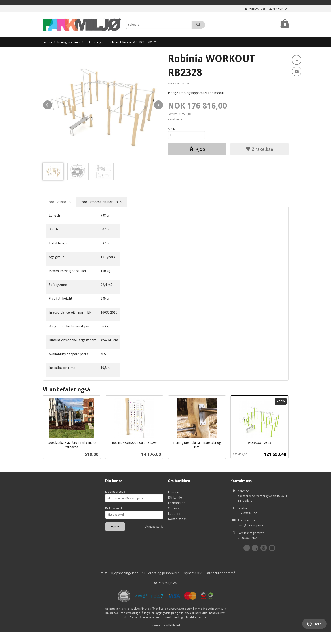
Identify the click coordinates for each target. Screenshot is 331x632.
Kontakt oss (177, 519)
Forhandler (176, 502)
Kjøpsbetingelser (124, 573)
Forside (48, 42)
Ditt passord (113, 508)
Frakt (103, 573)
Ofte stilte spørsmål (221, 573)
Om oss (173, 508)
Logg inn (174, 513)
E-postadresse (115, 492)
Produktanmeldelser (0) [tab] (99, 202)
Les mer (202, 617)
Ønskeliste (259, 149)
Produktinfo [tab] (56, 202)
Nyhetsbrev (192, 573)
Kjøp (197, 149)
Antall (171, 128)
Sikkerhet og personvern (160, 573)
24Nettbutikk (173, 625)
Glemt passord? (154, 527)
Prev (52, 104)
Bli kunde (175, 497)
